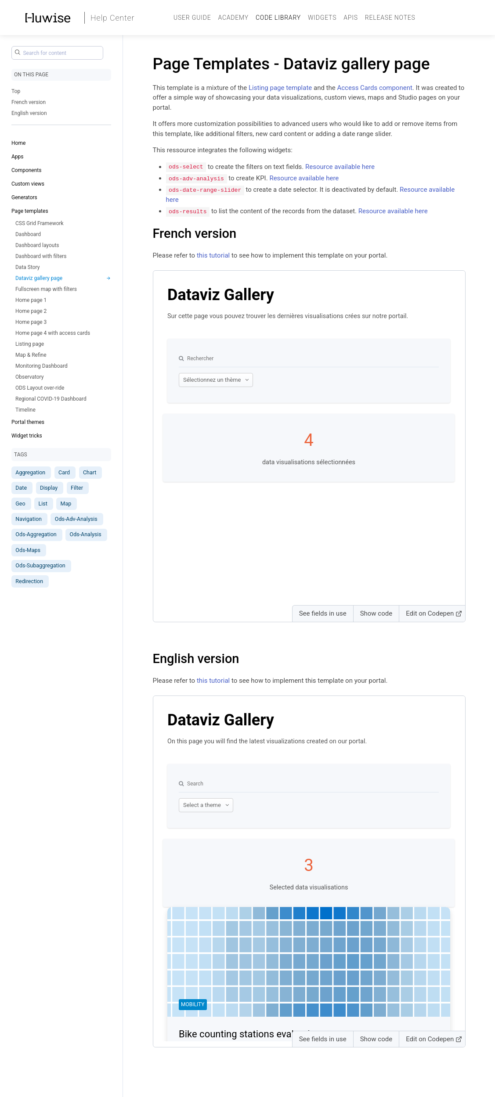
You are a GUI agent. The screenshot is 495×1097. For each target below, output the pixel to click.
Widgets (322, 17)
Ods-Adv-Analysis (76, 519)
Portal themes (27, 422)
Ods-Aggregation (35, 534)
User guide (192, 17)
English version (29, 113)
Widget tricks (26, 436)
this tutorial (213, 255)
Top (15, 91)
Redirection (29, 581)
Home (18, 143)
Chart (89, 472)
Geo (20, 503)
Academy (233, 17)
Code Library (278, 17)
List (42, 503)
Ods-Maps (27, 550)
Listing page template (280, 88)
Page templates (29, 211)
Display (49, 487)
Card (64, 472)
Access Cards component (374, 88)
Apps (17, 157)
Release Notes (390, 17)
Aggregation (30, 472)
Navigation (28, 519)
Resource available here (340, 167)
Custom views (27, 184)
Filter (77, 487)
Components (26, 170)
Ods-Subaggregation (40, 565)
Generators (24, 197)
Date (21, 487)
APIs (350, 17)
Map (66, 503)
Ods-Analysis (85, 534)
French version (28, 102)
